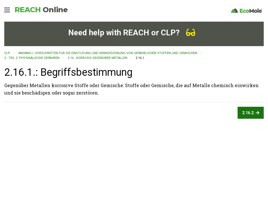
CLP (7, 53)
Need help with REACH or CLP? (131, 32)
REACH (41, 9)
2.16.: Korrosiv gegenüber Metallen (97, 58)
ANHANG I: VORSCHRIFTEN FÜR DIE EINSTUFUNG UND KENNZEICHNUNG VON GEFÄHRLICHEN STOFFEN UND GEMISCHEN (107, 53)
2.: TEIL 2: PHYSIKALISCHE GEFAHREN (31, 58)
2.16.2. (250, 112)
